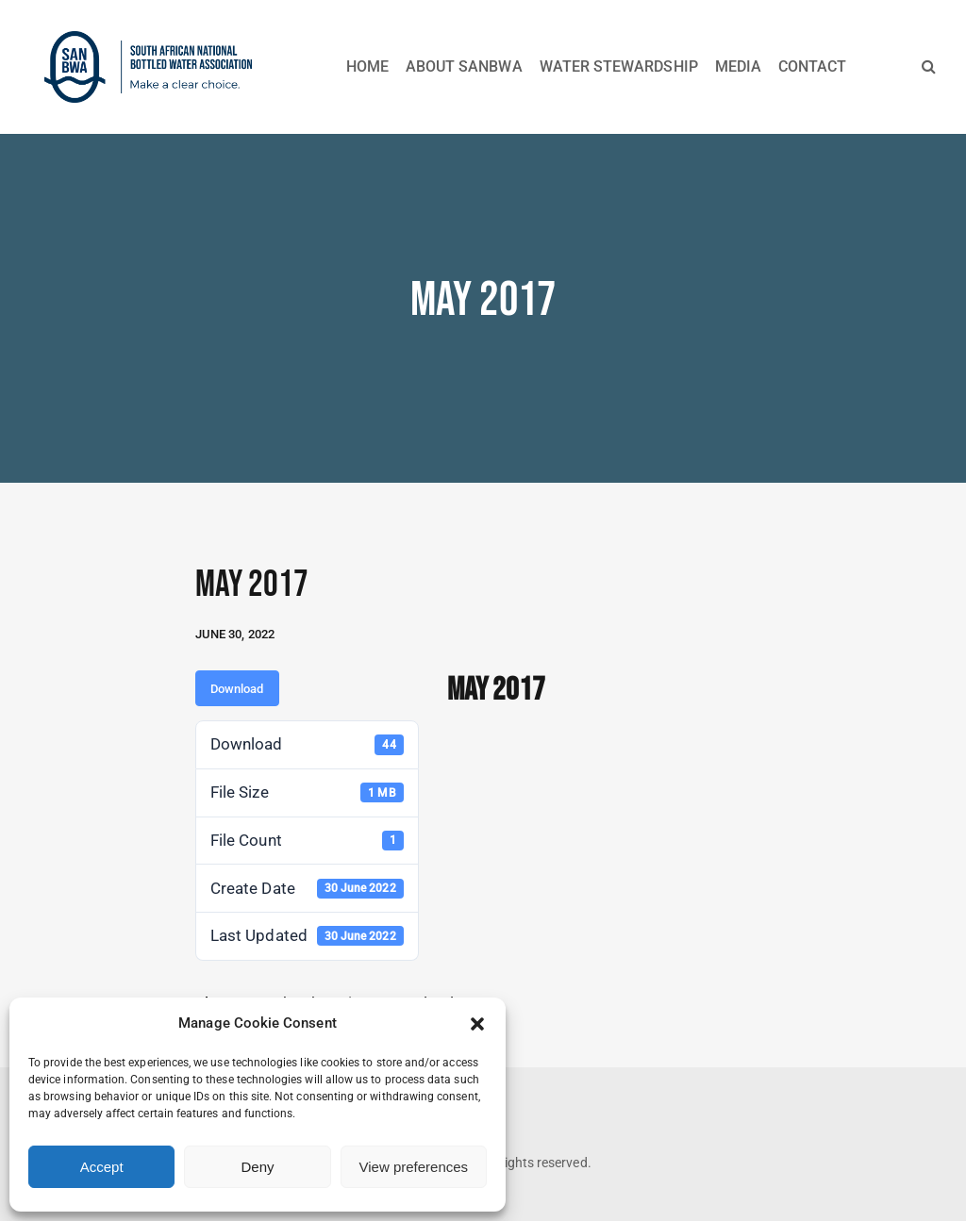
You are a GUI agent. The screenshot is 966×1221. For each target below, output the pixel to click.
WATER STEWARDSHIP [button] (619, 66)
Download (237, 689)
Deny (257, 1167)
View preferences (414, 1167)
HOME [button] (367, 66)
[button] (477, 1024)
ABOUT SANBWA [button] (464, 66)
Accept (102, 1167)
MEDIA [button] (738, 66)
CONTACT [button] (812, 66)
